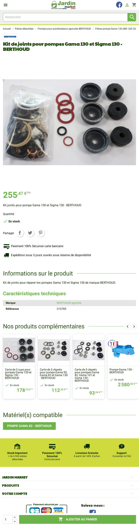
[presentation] (127, 327)
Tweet (30, 233)
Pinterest (40, 233)
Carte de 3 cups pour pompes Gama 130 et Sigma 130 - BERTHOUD (18, 373)
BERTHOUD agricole (69, 302)
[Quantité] (8, 519)
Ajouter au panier (77, 519)
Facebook (92, 512)
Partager (20, 233)
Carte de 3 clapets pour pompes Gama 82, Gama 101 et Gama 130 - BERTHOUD (87, 375)
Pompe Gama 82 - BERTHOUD (29, 426)
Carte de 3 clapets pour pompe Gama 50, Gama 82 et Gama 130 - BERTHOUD (54, 373)
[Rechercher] (69, 17)
